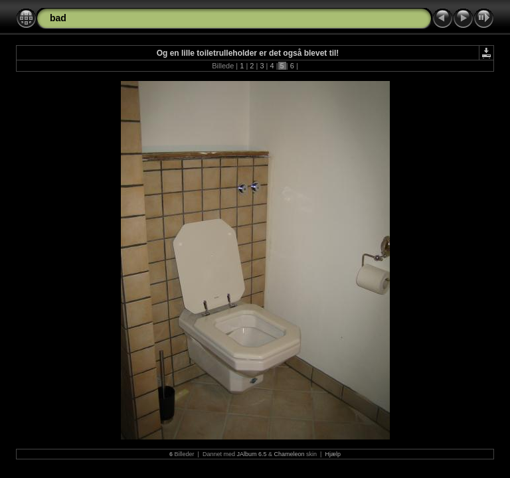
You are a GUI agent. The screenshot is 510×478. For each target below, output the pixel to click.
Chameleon (289, 454)
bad (58, 18)
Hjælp (333, 454)
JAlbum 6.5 (251, 454)
